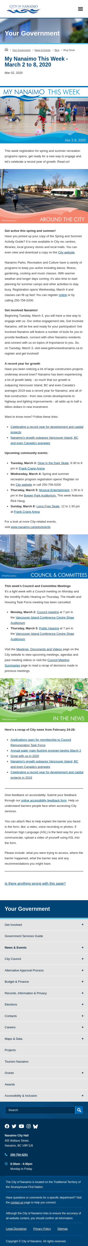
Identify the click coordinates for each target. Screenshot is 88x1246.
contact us (17, 1202)
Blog (57, 50)
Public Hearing (49, 628)
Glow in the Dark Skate (53, 463)
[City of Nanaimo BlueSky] (36, 1126)
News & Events (43, 50)
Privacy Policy (42, 1228)
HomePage (6, 49)
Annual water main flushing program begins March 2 (46, 750)
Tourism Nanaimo (16, 1061)
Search (69, 9)
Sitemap (62, 1228)
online (63, 295)
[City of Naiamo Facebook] (7, 1126)
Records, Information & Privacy (26, 993)
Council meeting (48, 612)
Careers (10, 1027)
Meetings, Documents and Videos (39, 649)
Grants (9, 1073)
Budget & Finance (17, 981)
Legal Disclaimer (16, 1228)
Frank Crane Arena (32, 468)
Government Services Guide (24, 936)
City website (66, 252)
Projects (10, 1050)
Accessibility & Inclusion (21, 1095)
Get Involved (13, 925)
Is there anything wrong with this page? (35, 883)
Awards (10, 1084)
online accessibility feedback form (44, 800)
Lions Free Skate (47, 506)
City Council (13, 959)
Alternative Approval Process (24, 970)
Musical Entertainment (54, 490)
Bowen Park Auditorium (40, 495)
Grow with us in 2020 (25, 756)
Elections (11, 1004)
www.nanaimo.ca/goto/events (30, 527)
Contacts (11, 1016)
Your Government (32, 33)
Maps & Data (13, 1039)
